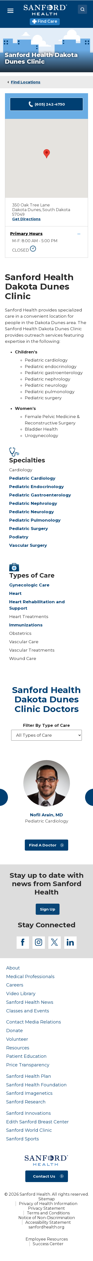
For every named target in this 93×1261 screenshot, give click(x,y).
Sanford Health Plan (28, 1076)
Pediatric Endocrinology (36, 486)
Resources (17, 1048)
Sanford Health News (29, 1002)
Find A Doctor (43, 845)
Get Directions (26, 219)
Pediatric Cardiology (32, 478)
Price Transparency (27, 1065)
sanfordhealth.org (46, 1227)
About (13, 968)
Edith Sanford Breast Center (37, 1122)
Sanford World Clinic (29, 1130)
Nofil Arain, (46, 815)
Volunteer (17, 1039)
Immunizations (26, 624)
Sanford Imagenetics (29, 1093)
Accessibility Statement (48, 1222)
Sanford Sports (22, 1139)
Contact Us (44, 1176)
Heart (15, 593)
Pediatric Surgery (28, 528)
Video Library (20, 993)
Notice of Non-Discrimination (46, 1217)
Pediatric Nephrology (33, 503)
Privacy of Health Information (48, 1203)
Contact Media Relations (33, 1022)
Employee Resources (47, 1239)
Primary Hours (26, 233)
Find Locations (25, 82)
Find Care (44, 21)
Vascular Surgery (28, 545)
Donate (14, 1030)
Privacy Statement (46, 1208)
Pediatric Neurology (31, 511)
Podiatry (18, 536)
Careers (14, 985)
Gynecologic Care (29, 585)
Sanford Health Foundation (36, 1085)
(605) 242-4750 (46, 104)
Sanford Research (26, 1102)
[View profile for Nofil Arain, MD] (46, 783)
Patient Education (26, 1056)
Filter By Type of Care (46, 725)
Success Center (48, 1244)
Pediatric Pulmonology (35, 520)
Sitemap (46, 1199)
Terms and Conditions (48, 1213)
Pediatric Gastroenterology (40, 495)
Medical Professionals (30, 976)
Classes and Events (27, 1011)
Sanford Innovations (28, 1113)
